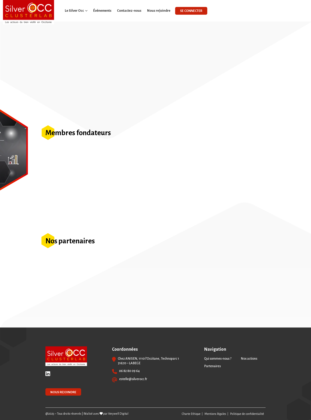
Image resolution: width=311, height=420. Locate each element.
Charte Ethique (191, 413)
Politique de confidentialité (247, 413)
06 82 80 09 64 (129, 371)
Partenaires (212, 366)
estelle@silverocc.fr (133, 379)
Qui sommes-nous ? (217, 358)
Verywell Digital (118, 413)
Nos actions (249, 358)
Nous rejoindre (158, 11)
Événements (102, 11)
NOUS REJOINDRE (63, 392)
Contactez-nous (129, 11)
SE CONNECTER (191, 11)
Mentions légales (215, 413)
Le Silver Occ (74, 11)
